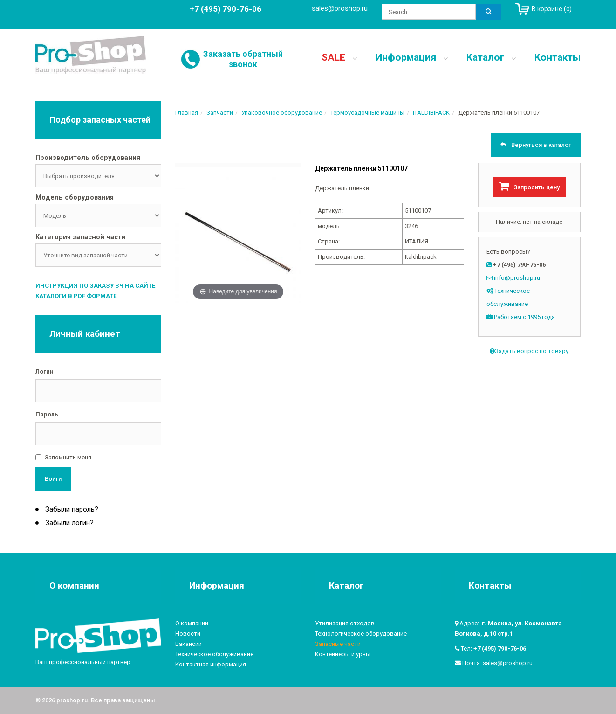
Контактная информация (210, 664)
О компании (191, 623)
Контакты (557, 57)
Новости (187, 633)
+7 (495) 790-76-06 (499, 648)
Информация (412, 57)
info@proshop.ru (517, 277)
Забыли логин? (68, 523)
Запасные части (338, 643)
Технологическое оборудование (361, 633)
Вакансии (188, 643)
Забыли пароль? (70, 509)
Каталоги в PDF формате (75, 295)
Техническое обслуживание (214, 654)
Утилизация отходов (345, 623)
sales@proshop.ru (340, 8)
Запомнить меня (68, 457)
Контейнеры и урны (342, 654)
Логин (44, 371)
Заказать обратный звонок (243, 59)
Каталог (491, 57)
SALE (339, 57)
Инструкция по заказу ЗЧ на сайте (95, 285)
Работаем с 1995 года (524, 316)
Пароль (46, 414)
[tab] (98, 158)
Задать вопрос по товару (529, 350)
